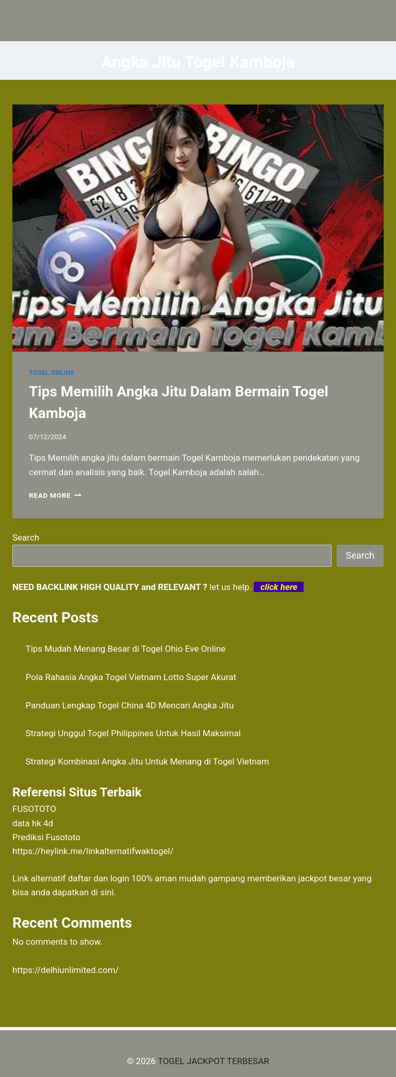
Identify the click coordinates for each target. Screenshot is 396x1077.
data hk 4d (32, 823)
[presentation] (198, 228)
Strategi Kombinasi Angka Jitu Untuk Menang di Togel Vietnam (148, 761)
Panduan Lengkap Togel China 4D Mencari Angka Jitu (130, 705)
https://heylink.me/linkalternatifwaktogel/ (93, 851)
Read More (55, 495)
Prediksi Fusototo (46, 837)
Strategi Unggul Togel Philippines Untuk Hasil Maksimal (133, 733)
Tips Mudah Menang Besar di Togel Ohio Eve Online (126, 649)
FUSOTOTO (34, 809)
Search (25, 537)
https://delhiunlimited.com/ (65, 970)
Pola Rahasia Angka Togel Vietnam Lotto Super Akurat (131, 677)
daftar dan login (98, 878)
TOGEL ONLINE (51, 372)
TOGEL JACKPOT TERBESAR (213, 1061)
